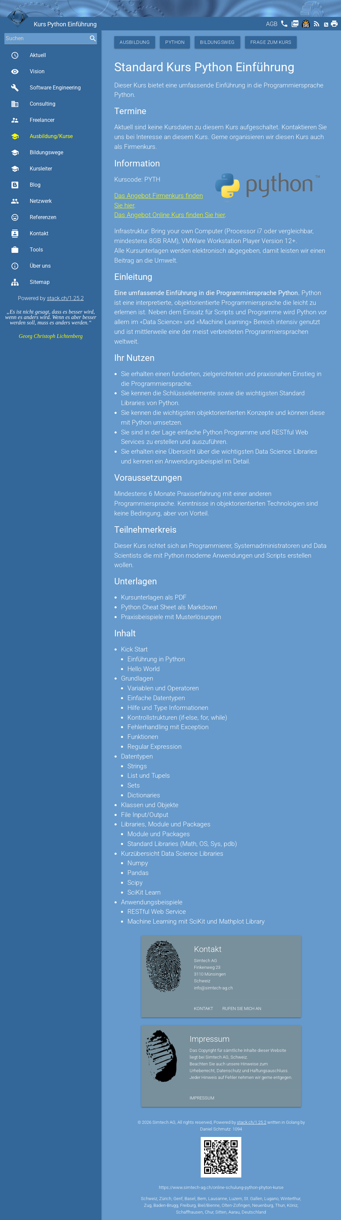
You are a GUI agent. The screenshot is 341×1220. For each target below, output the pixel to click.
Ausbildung (135, 42)
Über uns (31, 266)
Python (175, 42)
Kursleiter (31, 169)
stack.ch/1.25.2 (65, 298)
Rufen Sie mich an (241, 1008)
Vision (28, 71)
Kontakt (29, 234)
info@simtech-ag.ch (213, 987)
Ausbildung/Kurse (42, 136)
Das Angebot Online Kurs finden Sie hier (169, 215)
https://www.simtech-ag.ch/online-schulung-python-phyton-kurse (221, 1187)
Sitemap (30, 282)
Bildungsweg (217, 42)
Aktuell (28, 55)
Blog (26, 185)
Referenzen (33, 217)
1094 (237, 1129)
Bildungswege (37, 152)
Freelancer (32, 120)
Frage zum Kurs (270, 42)
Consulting (33, 104)
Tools (27, 250)
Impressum (202, 1097)
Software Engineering (46, 88)
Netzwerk (31, 201)
